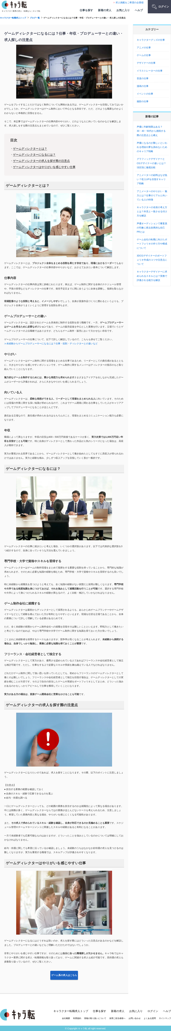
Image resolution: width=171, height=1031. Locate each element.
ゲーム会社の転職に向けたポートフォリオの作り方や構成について (152, 243)
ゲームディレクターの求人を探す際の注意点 (41, 160)
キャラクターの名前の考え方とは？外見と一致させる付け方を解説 (152, 211)
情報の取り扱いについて (95, 1018)
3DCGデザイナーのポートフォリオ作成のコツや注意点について (152, 259)
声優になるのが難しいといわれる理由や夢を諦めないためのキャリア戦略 (152, 147)
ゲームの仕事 (144, 55)
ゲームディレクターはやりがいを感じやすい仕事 (44, 167)
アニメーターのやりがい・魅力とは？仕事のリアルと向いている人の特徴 (152, 195)
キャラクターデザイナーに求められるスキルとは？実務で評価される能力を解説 (152, 275)
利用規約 (77, 1018)
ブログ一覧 (35, 18)
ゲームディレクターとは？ (30, 148)
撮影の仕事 (142, 101)
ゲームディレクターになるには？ (34, 154)
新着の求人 (104, 10)
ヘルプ (139, 10)
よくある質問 (150, 1018)
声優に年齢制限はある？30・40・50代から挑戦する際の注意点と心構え (151, 130)
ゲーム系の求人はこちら (64, 975)
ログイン (160, 6)
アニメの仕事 (144, 47)
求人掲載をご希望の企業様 (130, 2)
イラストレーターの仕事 (149, 70)
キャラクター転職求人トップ (13, 18)
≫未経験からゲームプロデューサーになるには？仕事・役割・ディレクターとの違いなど (51, 343)
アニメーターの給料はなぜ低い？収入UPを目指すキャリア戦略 (152, 179)
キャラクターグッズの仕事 (151, 40)
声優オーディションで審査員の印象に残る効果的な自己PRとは (152, 227)
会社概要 (66, 1018)
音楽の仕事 (142, 78)
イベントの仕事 (145, 93)
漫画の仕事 (142, 86)
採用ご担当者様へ (117, 1018)
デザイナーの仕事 (146, 63)
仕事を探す (86, 10)
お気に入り (123, 10)
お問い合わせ (135, 1018)
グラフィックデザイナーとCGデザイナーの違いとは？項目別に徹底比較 (151, 163)
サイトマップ (165, 1018)
